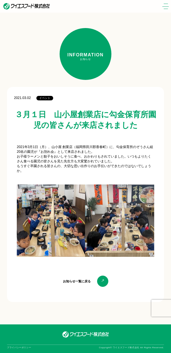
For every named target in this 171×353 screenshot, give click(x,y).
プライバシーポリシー (19, 347)
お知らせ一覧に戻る (77, 281)
